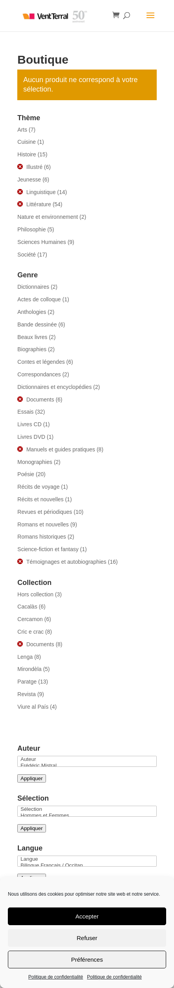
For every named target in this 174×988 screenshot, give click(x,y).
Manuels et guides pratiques (60, 449)
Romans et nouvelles (43, 524)
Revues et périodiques (44, 512)
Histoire (26, 154)
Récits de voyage (38, 487)
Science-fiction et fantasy (48, 549)
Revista (26, 694)
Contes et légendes (41, 362)
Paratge (27, 681)
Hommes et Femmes (87, 815)
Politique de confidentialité (55, 977)
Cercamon (30, 619)
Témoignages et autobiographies (66, 562)
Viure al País (32, 707)
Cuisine (26, 142)
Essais (25, 412)
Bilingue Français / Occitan (87, 865)
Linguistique (41, 192)
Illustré (34, 167)
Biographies (31, 349)
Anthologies (31, 312)
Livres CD (29, 424)
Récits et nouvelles (40, 499)
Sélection (87, 809)
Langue (87, 859)
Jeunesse (29, 179)
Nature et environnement (47, 217)
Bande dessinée (37, 324)
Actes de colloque (39, 299)
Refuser (87, 938)
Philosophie (31, 229)
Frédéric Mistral (87, 766)
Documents (40, 399)
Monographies (34, 462)
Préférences (87, 959)
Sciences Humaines (41, 242)
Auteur (87, 759)
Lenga (25, 657)
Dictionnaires (33, 287)
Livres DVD (31, 437)
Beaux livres (32, 337)
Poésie (25, 474)
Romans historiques (41, 536)
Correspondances (39, 374)
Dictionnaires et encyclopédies (54, 387)
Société (26, 254)
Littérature (38, 204)
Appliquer (31, 778)
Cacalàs (27, 606)
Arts (22, 129)
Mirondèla (29, 669)
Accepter (87, 916)
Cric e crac (30, 632)
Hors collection (35, 594)
